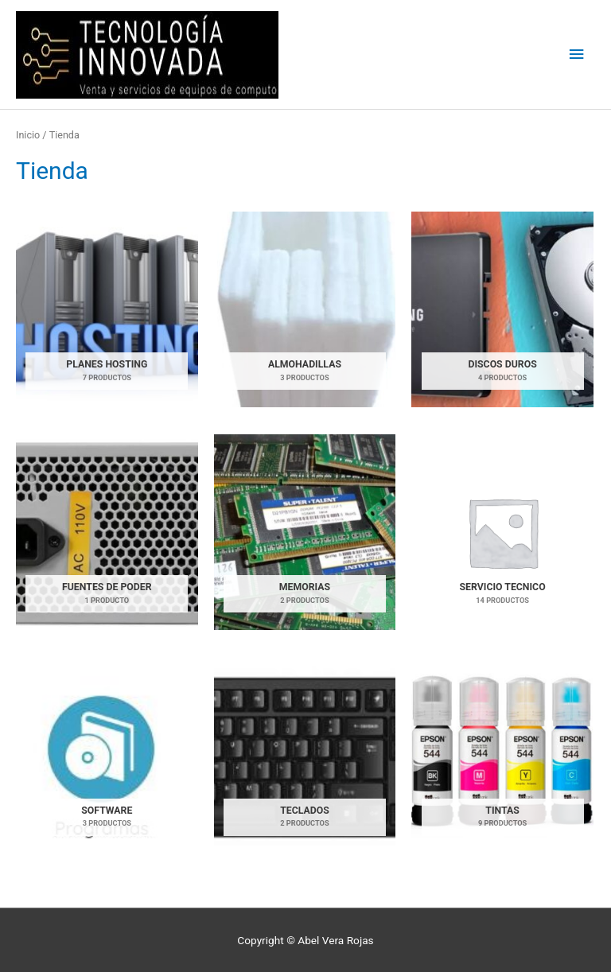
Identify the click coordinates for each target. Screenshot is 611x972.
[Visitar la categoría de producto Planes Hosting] (107, 309)
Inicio (28, 135)
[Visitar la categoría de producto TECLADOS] (305, 755)
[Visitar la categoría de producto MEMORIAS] (305, 532)
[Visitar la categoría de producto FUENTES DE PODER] (107, 532)
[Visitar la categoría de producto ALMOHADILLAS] (305, 309)
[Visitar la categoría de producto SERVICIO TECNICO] (502, 532)
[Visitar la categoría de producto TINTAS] (502, 755)
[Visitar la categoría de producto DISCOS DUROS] (502, 309)
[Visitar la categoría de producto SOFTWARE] (107, 755)
